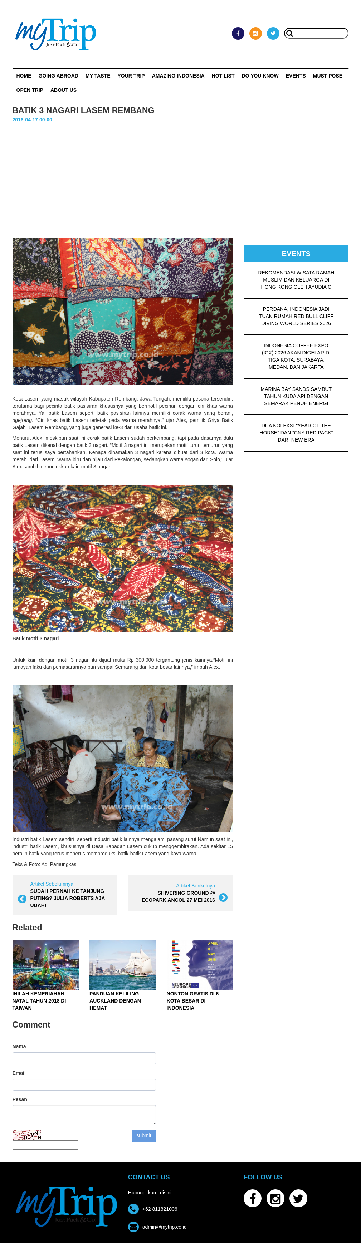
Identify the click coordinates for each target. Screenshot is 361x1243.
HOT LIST (223, 76)
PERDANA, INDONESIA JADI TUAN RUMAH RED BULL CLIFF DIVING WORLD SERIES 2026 (296, 316)
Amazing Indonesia (178, 76)
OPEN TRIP (29, 90)
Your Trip (131, 76)
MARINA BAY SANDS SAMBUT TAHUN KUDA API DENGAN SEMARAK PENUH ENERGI (296, 396)
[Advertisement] (181, 177)
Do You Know (260, 76)
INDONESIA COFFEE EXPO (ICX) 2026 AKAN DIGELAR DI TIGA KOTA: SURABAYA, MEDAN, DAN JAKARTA (296, 356)
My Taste (98, 76)
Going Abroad (58, 76)
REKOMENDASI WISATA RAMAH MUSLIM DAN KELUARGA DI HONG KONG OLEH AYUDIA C (296, 280)
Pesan (20, 1099)
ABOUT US (63, 90)
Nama (19, 1046)
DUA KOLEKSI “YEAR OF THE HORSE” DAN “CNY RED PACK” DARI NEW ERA (296, 433)
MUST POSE (327, 76)
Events (296, 76)
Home (23, 76)
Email (19, 1073)
